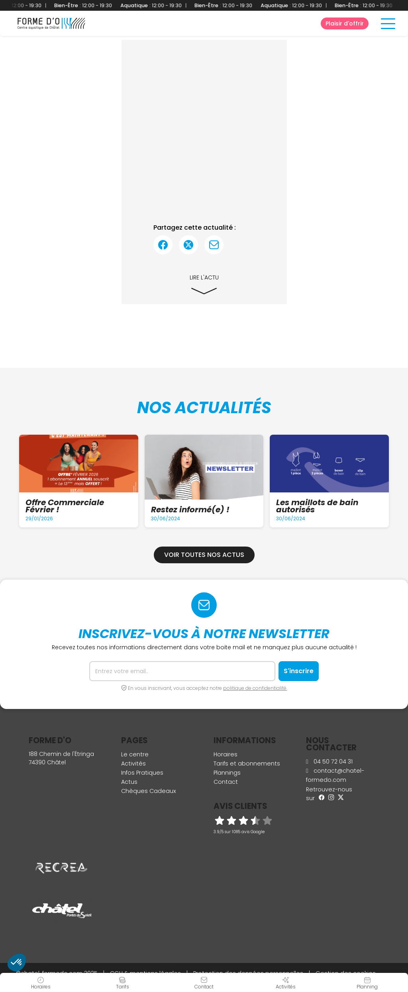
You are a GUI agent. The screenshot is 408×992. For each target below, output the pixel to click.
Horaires (225, 754)
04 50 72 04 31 (329, 761)
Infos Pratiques (142, 773)
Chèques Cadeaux (148, 791)
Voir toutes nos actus (204, 554)
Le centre (135, 754)
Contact (226, 782)
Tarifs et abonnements (247, 763)
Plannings (227, 773)
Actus (129, 782)
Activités (133, 763)
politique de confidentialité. (255, 688)
